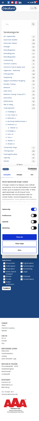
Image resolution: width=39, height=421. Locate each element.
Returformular (6, 371)
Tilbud (3, 325)
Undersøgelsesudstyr (19, 154)
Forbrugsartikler (19, 74)
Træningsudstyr (19, 151)
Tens (9, 137)
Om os (4, 338)
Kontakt (4, 341)
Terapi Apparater (19, 108)
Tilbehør (13, 128)
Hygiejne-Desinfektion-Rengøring (19, 81)
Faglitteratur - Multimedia (19, 70)
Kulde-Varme (19, 91)
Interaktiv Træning (19, 84)
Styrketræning (19, 101)
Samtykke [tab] (7, 175)
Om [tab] (32, 175)
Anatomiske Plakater (19, 43)
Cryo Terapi (12, 115)
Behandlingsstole (19, 53)
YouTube (12, 2)
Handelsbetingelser (8, 369)
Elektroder (11, 118)
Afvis (19, 250)
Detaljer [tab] (19, 175)
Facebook (8, 2)
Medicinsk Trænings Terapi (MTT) (19, 94)
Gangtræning (19, 77)
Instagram (16, 2)
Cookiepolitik (6, 374)
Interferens (12, 124)
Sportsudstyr (19, 98)
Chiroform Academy (19, 64)
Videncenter (5, 351)
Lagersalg (19, 158)
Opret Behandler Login (9, 359)
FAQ (3, 343)
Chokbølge (11, 112)
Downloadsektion (7, 353)
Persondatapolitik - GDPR (10, 366)
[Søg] (19, 24)
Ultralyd (11, 144)
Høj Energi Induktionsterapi (17, 121)
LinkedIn (20, 2)
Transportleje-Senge (19, 147)
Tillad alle (19, 237)
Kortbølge (11, 131)
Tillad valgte (19, 243)
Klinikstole (19, 88)
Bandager (19, 47)
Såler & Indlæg (19, 105)
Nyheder (19, 161)
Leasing (4, 356)
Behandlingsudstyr (19, 57)
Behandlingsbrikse (19, 50)
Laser (10, 134)
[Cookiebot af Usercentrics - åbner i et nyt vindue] (28, 169)
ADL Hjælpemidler (19, 36)
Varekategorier (11, 32)
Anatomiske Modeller (19, 40)
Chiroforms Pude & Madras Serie (19, 67)
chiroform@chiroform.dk (10, 394)
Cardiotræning (19, 60)
